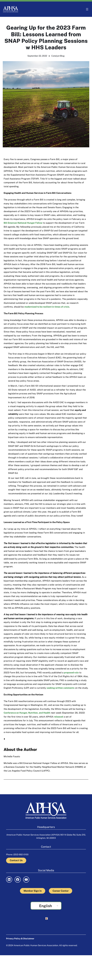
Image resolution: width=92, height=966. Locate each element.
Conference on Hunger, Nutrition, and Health (27, 712)
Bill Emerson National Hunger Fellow (23, 223)
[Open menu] (87, 9)
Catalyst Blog (58, 56)
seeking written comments (60, 688)
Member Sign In (33, 890)
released (58, 716)
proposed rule (71, 672)
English (45, 906)
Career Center (61, 890)
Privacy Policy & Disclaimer (20, 938)
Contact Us (16, 860)
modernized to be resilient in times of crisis (46, 306)
